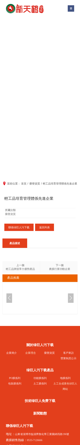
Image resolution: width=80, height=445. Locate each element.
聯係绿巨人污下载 (19, 227)
